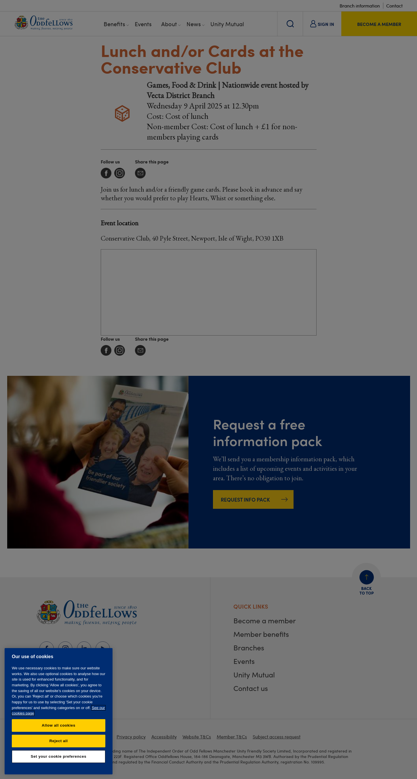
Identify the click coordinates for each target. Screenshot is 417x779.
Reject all (58, 741)
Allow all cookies (58, 725)
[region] (59, 711)
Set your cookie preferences (58, 756)
